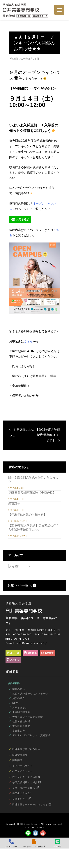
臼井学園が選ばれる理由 (26, 748)
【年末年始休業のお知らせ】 (27, 514)
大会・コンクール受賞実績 (27, 716)
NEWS (16, 702)
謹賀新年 (14, 503)
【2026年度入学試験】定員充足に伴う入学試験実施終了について (33, 527)
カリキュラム (20, 706)
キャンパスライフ (22, 765)
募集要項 (17, 759)
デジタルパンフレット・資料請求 (31, 734)
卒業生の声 (18, 730)
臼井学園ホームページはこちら (31, 803)
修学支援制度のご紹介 (26, 781)
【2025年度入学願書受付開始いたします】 (48, 434)
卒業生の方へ (21, 798)
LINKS (40, 826)
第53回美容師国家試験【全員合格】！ (33, 492)
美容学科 (14, 682)
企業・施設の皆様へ (25, 787)
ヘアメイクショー (22, 770)
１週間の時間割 (21, 711)
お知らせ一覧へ (21, 584)
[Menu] (59, 10)
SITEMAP (29, 826)
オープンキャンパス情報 (26, 776)
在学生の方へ (21, 792)
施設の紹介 (18, 697)
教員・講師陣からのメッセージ (30, 693)
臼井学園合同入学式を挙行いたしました (33, 479)
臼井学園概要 (20, 754)
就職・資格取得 (21, 720)
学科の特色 (18, 688)
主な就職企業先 (21, 725)
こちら (28, 340)
